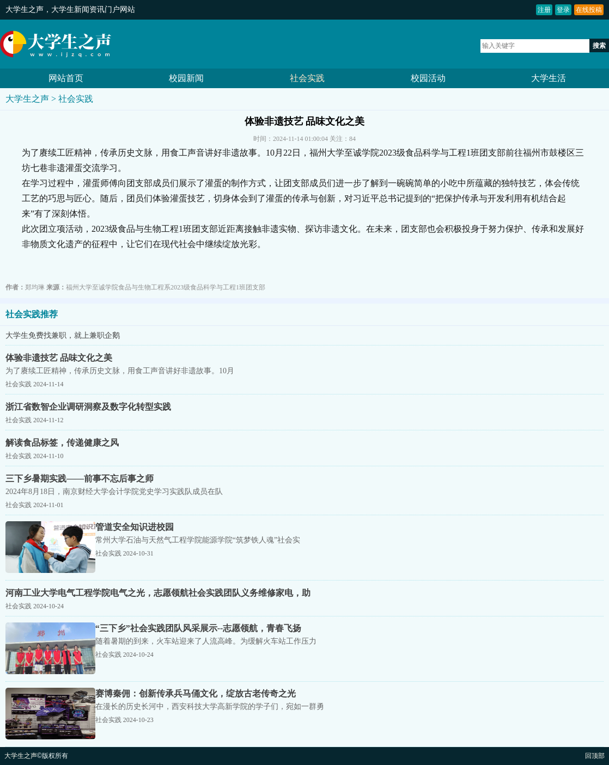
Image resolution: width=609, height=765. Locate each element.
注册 (544, 10)
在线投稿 (589, 10)
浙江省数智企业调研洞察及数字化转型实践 (88, 406)
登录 (563, 10)
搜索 (599, 46)
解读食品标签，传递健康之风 (62, 442)
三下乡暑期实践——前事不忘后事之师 (79, 478)
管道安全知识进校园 (134, 527)
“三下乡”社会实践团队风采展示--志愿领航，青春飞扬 (198, 628)
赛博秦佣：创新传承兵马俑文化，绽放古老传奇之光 (195, 693)
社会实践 (307, 78)
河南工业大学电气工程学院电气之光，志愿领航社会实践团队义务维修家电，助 (157, 592)
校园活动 (428, 78)
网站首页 (65, 78)
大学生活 (548, 78)
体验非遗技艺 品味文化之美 (58, 357)
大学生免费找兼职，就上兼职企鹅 (62, 335)
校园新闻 (186, 78)
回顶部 (595, 756)
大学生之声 (24, 9)
